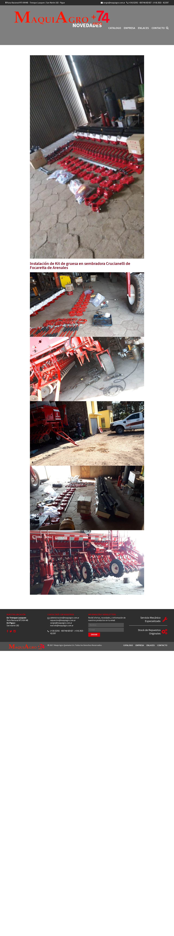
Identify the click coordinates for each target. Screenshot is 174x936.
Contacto (158, 28)
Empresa (129, 28)
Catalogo (114, 28)
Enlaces (143, 28)
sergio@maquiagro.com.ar (113, 2)
